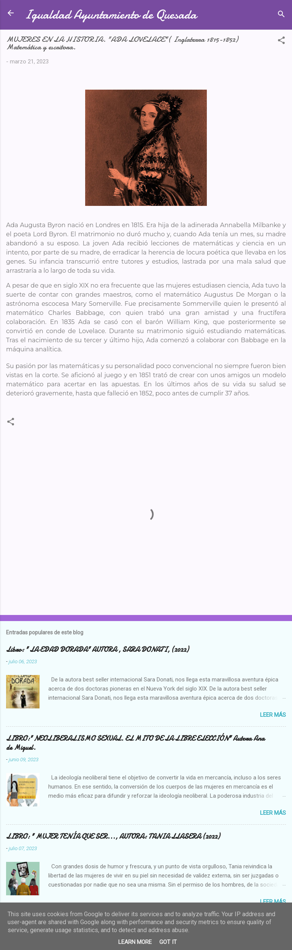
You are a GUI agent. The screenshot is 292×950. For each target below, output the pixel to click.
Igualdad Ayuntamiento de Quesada (110, 14)
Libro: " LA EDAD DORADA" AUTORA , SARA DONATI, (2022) (97, 649)
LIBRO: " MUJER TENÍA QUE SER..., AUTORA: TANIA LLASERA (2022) (113, 836)
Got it (168, 942)
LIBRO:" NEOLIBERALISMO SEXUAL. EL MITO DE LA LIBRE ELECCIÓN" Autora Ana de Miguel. (135, 743)
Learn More (135, 942)
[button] (281, 41)
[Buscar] (281, 15)
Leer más (273, 714)
